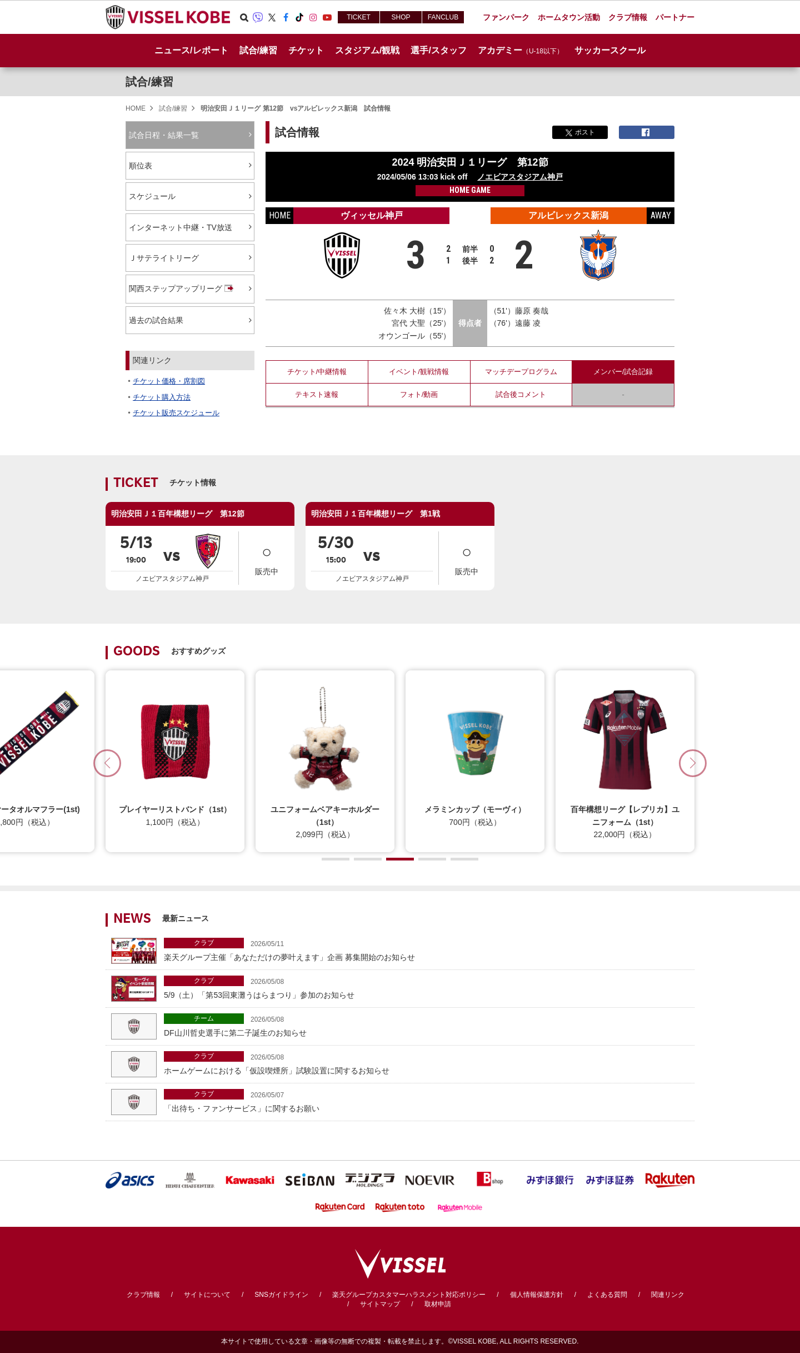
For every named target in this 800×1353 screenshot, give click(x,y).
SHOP (400, 17)
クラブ (204, 943)
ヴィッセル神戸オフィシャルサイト (168, 17)
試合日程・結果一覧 (164, 135)
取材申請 (437, 1304)
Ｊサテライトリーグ (164, 257)
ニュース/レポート (191, 50)
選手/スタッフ (438, 50)
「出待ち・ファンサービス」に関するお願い (426, 1101)
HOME (136, 108)
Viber (257, 17)
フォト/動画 (419, 394)
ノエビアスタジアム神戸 (520, 176)
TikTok (299, 17)
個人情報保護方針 (536, 1295)
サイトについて (207, 1295)
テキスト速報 (316, 394)
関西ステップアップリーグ (182, 289)
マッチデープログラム (521, 371)
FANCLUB (443, 17)
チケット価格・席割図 (169, 381)
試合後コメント (521, 394)
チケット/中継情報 (317, 371)
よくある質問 (607, 1295)
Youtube (327, 17)
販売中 (266, 557)
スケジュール (152, 196)
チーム (204, 1018)
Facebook (285, 17)
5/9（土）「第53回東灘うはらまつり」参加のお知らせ (426, 987)
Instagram (313, 17)
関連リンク (667, 1295)
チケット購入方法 (162, 397)
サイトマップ (380, 1304)
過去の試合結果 (156, 320)
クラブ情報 (143, 1295)
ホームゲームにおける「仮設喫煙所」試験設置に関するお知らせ (426, 1063)
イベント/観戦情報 (419, 371)
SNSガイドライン (281, 1295)
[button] (693, 763)
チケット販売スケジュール (176, 413)
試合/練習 (149, 82)
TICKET (359, 17)
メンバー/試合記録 (623, 371)
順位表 (140, 165)
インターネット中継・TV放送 (180, 227)
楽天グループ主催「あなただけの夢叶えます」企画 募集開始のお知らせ (426, 950)
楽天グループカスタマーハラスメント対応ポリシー (409, 1295)
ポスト (580, 132)
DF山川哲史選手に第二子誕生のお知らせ (426, 1025)
